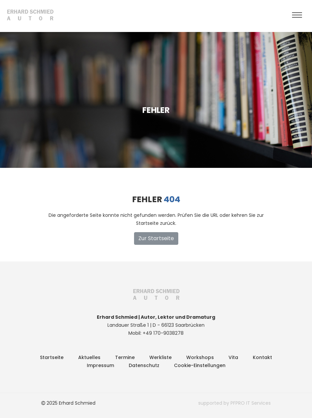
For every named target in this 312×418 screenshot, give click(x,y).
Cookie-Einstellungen (200, 365)
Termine (125, 357)
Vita (233, 357)
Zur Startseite (156, 238)
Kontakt (262, 357)
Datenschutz (144, 365)
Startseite (52, 357)
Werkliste (160, 357)
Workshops (200, 357)
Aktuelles (89, 357)
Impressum (100, 365)
